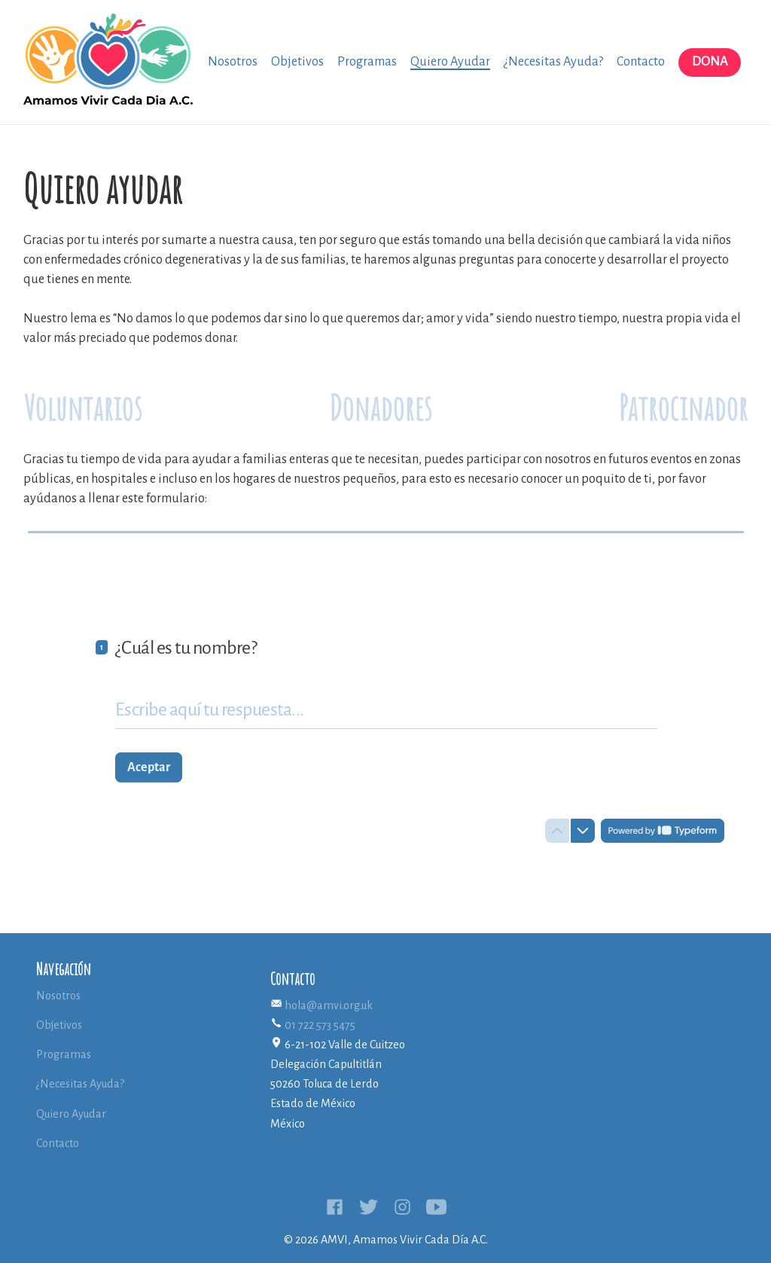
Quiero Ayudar (450, 62)
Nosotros (233, 62)
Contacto (641, 62)
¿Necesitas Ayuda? (553, 62)
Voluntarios (82, 407)
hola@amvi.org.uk (329, 1005)
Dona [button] (709, 62)
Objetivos (297, 62)
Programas (367, 62)
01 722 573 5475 (320, 1025)
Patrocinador (683, 407)
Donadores (380, 407)
